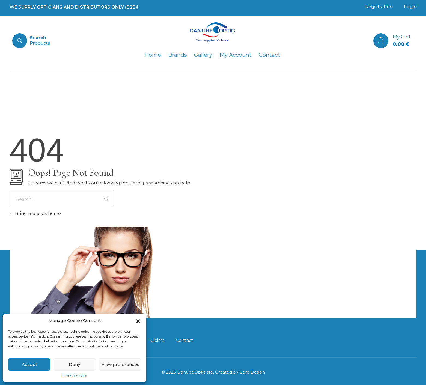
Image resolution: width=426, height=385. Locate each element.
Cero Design (252, 372)
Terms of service (74, 376)
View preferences (120, 364)
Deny (74, 364)
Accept (29, 364)
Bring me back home (35, 213)
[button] (138, 320)
